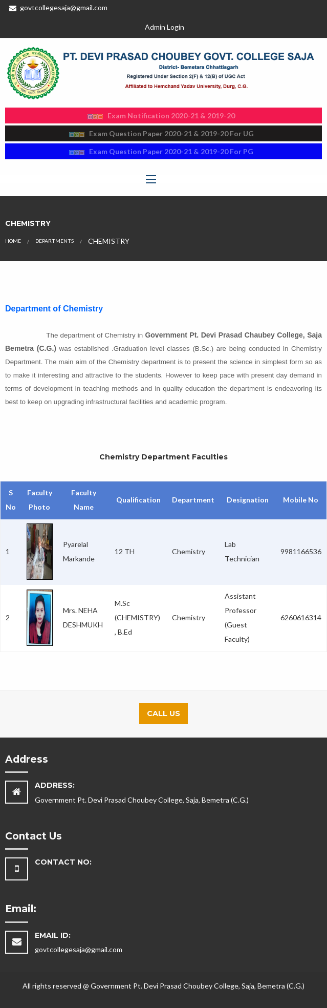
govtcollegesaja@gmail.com (58, 7)
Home (13, 241)
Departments (54, 241)
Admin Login (164, 27)
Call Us (163, 713)
